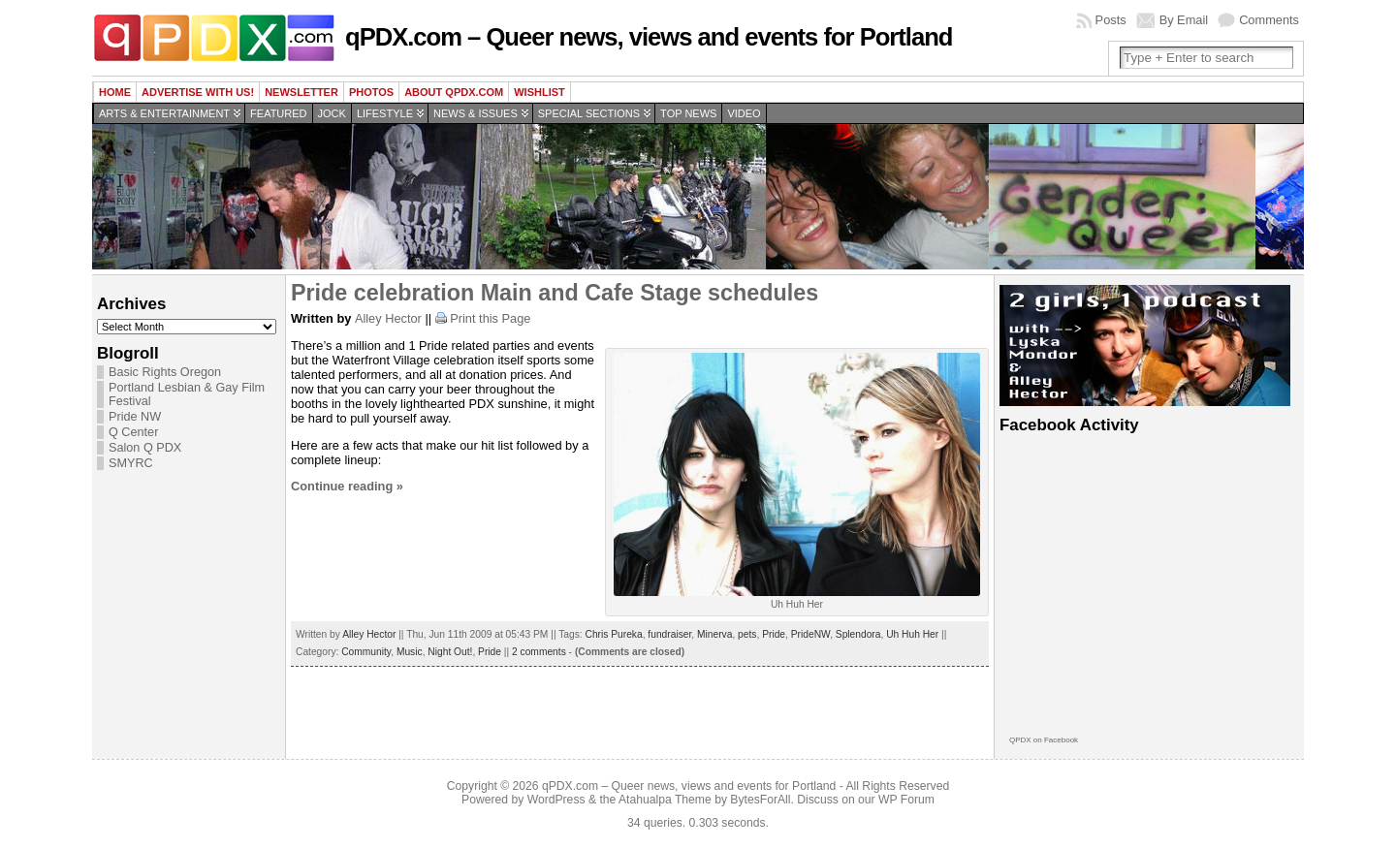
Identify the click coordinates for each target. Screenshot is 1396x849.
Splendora (858, 634)
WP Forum (906, 799)
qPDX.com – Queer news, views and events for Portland (648, 36)
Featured (278, 113)
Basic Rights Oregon (165, 372)
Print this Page (490, 318)
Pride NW (135, 417)
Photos (371, 92)
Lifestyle (385, 113)
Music (410, 651)
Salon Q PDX (145, 448)
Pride (773, 634)
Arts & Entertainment (164, 113)
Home (115, 92)
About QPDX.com (453, 92)
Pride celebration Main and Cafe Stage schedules (554, 292)
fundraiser (669, 634)
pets (747, 634)
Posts (1110, 20)
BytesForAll (760, 799)
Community (366, 651)
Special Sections (589, 113)
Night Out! (450, 651)
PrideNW (810, 634)
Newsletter (301, 92)
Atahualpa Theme (665, 799)
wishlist (539, 92)
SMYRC (131, 463)
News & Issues (475, 113)
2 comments (539, 651)
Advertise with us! (198, 92)
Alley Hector (388, 318)
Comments (1269, 20)
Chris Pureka (614, 634)
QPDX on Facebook (1043, 740)
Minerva (714, 634)
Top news (688, 113)
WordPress (556, 799)
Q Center (133, 432)
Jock (332, 113)
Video (743, 113)
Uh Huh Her (912, 634)
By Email (1184, 20)
